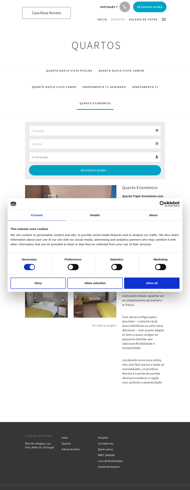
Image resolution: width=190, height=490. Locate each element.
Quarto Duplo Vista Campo (54, 87)
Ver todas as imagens (104, 325)
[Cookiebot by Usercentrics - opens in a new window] (163, 204)
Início (65, 437)
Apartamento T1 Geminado (104, 87)
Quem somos (105, 449)
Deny (38, 283)
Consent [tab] (37, 215)
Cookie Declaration (109, 466)
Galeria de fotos (71, 449)
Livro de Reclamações (110, 461)
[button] (164, 19)
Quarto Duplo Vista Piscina (69, 70)
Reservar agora (93, 170)
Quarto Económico (95, 103)
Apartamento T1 (145, 87)
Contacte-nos (105, 443)
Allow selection (94, 283)
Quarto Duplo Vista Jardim (121, 70)
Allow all (152, 283)
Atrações (103, 437)
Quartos (66, 443)
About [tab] (153, 215)
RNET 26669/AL (106, 455)
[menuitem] (103, 19)
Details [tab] (95, 215)
